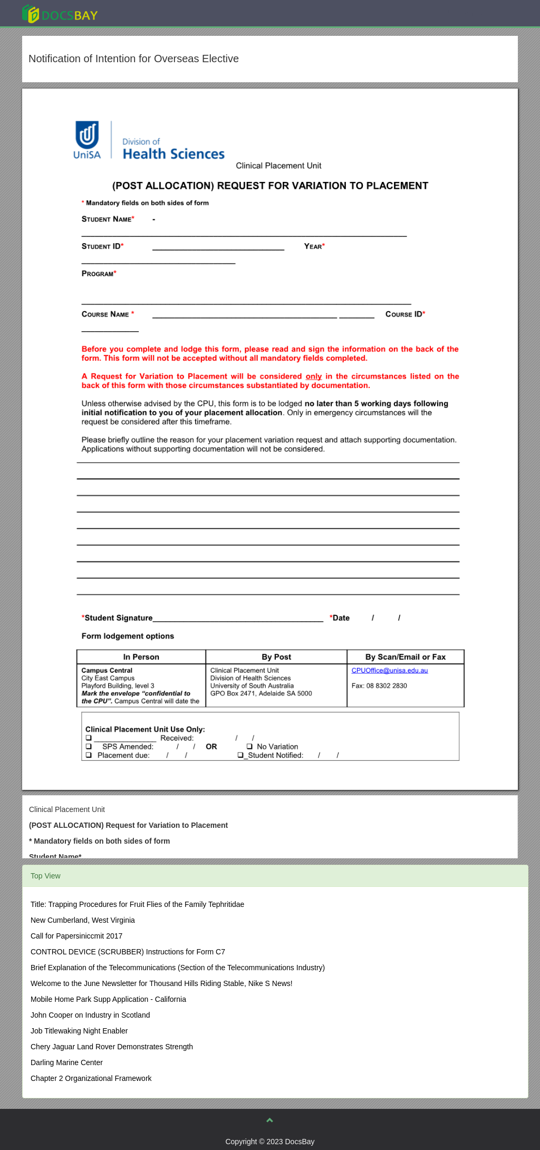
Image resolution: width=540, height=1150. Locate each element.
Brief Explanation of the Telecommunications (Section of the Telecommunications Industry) (178, 967)
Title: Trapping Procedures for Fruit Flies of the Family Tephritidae (137, 904)
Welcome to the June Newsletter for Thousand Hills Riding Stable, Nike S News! (162, 983)
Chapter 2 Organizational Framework (91, 1078)
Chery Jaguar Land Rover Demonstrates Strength (112, 1046)
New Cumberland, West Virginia (83, 920)
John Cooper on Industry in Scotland (90, 1015)
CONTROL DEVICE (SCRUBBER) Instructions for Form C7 (128, 952)
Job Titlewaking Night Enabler (79, 1031)
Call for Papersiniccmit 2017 (76, 936)
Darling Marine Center (67, 1062)
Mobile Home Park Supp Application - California (108, 999)
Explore (139, 12)
